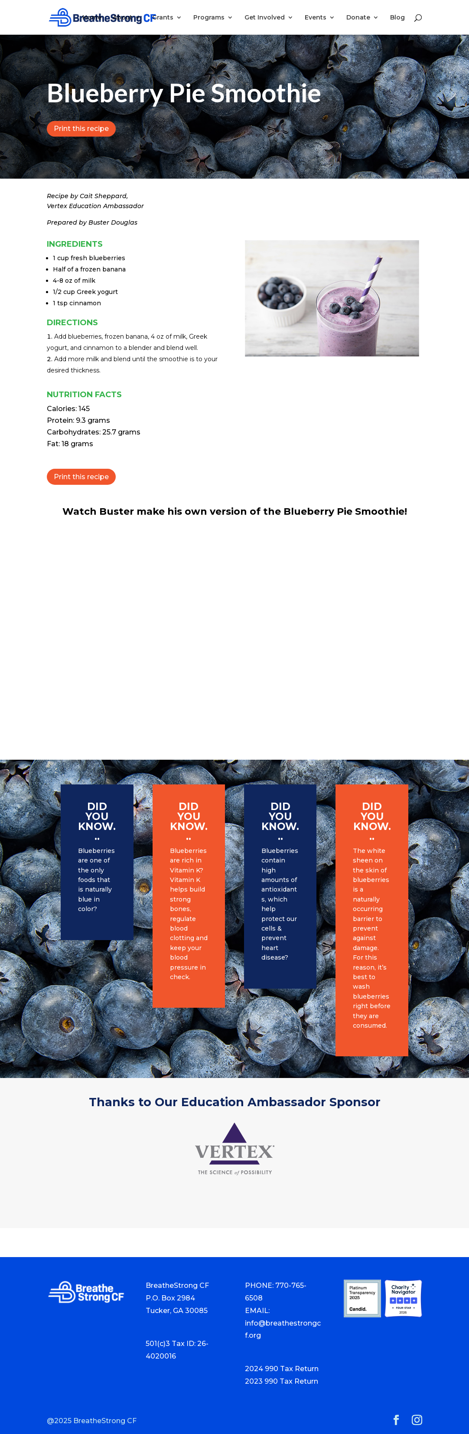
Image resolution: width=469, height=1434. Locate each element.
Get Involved (264, 17)
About (122, 17)
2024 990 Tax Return (282, 1369)
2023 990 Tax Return (281, 1381)
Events (315, 17)
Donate (358, 17)
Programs (209, 17)
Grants (162, 17)
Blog (397, 17)
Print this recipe (81, 128)
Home (91, 17)
